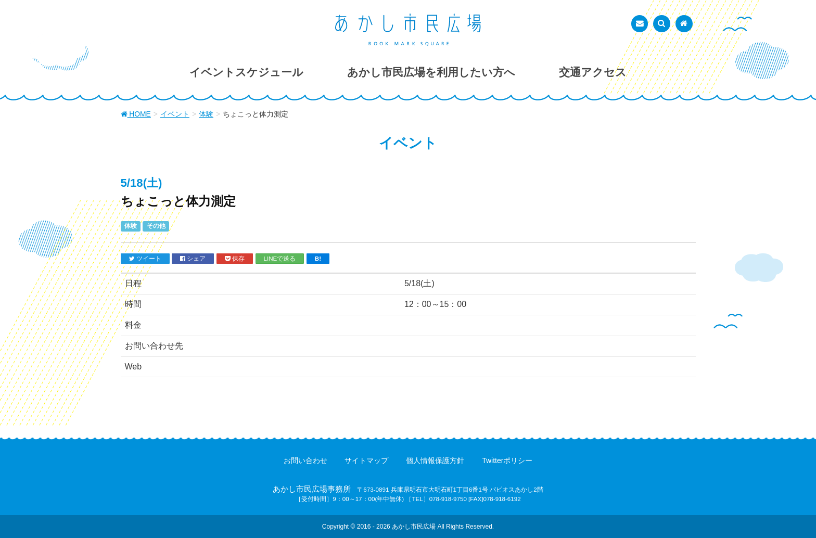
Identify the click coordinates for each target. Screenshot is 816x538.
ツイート (145, 258)
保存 (235, 258)
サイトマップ (366, 460)
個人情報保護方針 (435, 460)
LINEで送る (280, 258)
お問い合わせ (305, 460)
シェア (193, 258)
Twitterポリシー (507, 460)
